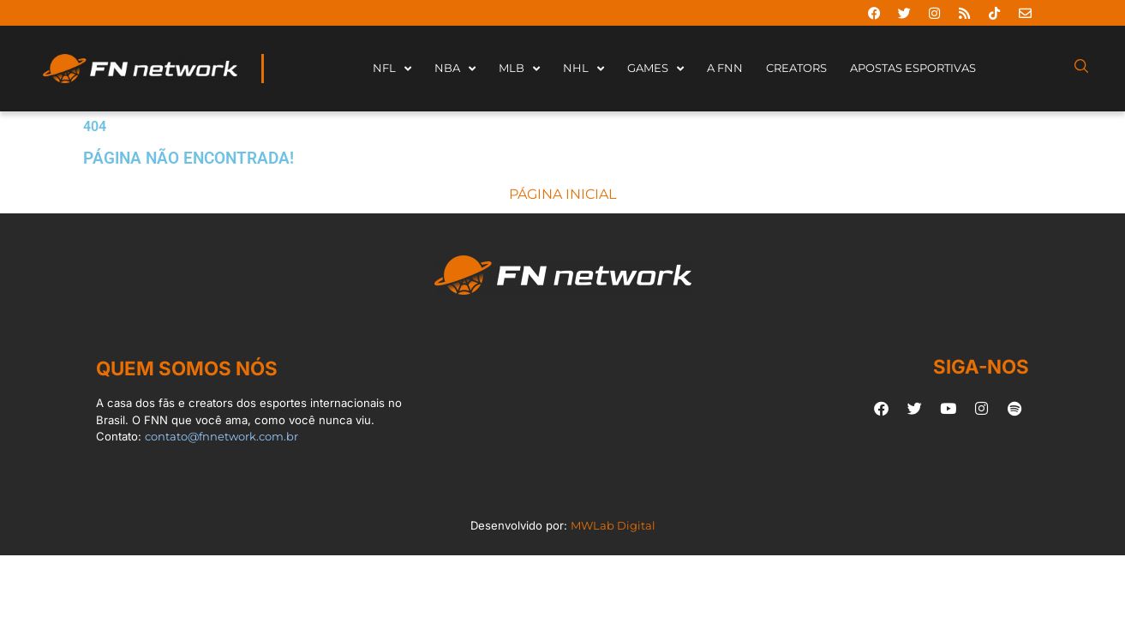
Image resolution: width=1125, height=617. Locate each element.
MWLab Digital (613, 525)
